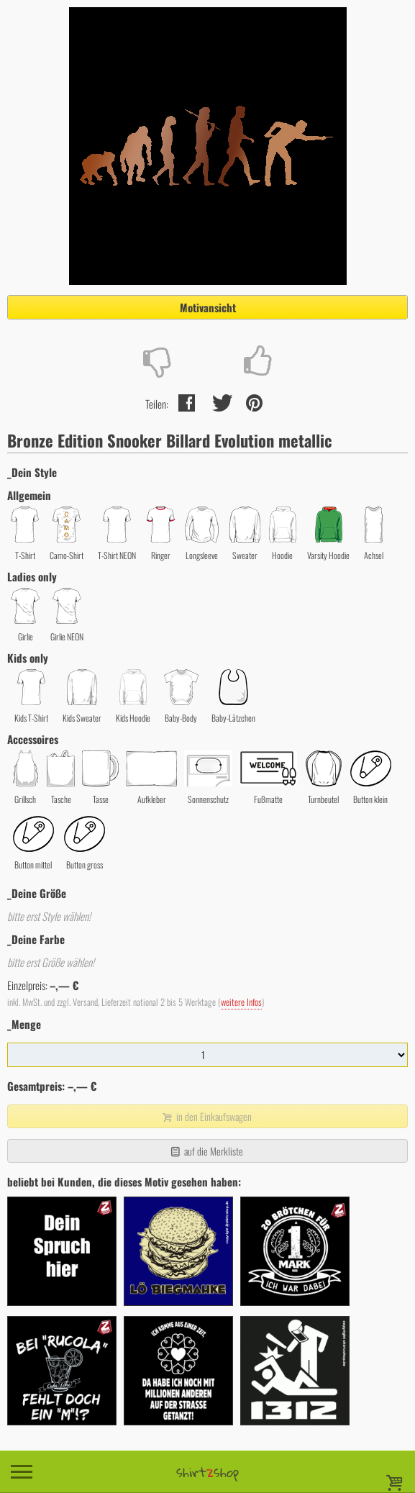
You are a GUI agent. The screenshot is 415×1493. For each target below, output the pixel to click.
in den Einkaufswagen (206, 1116)
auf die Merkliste (206, 1150)
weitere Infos (241, 1002)
